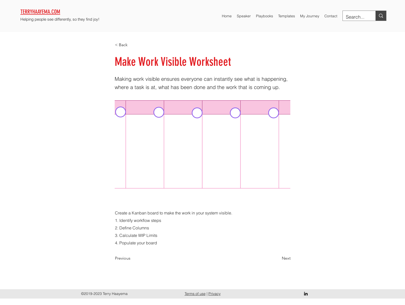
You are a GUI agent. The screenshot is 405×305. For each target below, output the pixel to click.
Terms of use (195, 293)
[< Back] (132, 45)
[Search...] (355, 17)
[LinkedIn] (305, 293)
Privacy (214, 293)
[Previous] (132, 258)
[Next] (278, 258)
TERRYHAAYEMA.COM (40, 11)
